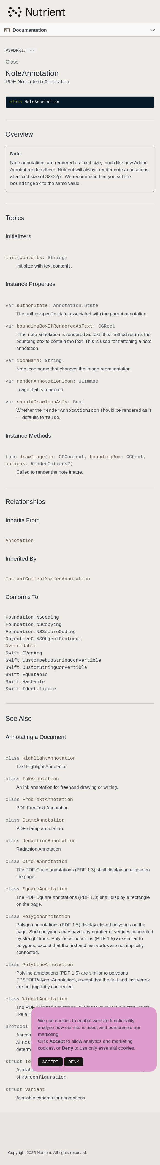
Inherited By (21, 558)
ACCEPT (50, 1062)
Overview (19, 134)
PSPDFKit (14, 50)
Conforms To (22, 597)
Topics (15, 218)
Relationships (25, 501)
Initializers (18, 236)
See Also (19, 718)
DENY (73, 1062)
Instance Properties (30, 284)
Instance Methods (28, 435)
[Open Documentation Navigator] (7, 30)
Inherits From (23, 520)
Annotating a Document (36, 737)
